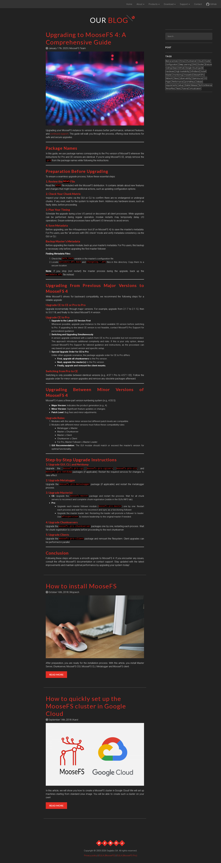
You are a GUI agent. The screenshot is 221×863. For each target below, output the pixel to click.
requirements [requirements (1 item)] (171, 85)
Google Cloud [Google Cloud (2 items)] (191, 68)
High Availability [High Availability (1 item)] (182, 71)
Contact (198, 4)
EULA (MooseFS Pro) (127, 855)
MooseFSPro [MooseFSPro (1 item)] (199, 75)
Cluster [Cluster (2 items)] (207, 61)
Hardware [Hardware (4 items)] (170, 71)
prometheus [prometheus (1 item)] (190, 82)
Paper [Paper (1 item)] (168, 82)
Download (170, 4)
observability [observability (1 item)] (185, 78)
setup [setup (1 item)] (181, 85)
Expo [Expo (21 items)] (175, 68)
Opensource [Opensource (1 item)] (197, 78)
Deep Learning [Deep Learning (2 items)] (185, 64)
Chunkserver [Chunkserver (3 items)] (191, 61)
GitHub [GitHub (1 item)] (181, 68)
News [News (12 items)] (176, 78)
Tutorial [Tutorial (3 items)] (185, 89)
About (140, 4)
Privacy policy (90, 855)
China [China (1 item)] (181, 61)
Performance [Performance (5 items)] (177, 82)
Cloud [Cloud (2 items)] (200, 61)
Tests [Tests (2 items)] (178, 89)
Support (185, 4)
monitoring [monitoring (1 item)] (178, 75)
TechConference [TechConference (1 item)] (205, 85)
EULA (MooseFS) (107, 855)
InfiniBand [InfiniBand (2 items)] (195, 71)
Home (129, 4)
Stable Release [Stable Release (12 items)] (191, 85)
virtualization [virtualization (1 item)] (195, 89)
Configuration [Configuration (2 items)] (172, 64)
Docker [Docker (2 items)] (201, 64)
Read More (56, 674)
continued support (59, 133)
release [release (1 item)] (199, 82)
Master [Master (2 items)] (169, 75)
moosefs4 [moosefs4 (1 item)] (188, 75)
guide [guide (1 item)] (200, 68)
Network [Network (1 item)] (169, 78)
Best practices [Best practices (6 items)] (172, 61)
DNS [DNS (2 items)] (194, 64)
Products (154, 4)
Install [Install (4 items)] (203, 71)
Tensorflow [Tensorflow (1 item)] (170, 89)
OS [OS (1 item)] (205, 78)
